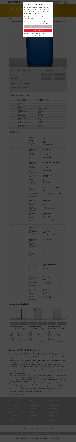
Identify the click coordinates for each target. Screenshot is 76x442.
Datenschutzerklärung (30, 35)
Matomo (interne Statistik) (43, 22)
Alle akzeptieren (38, 30)
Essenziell (28, 21)
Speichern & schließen (38, 27)
